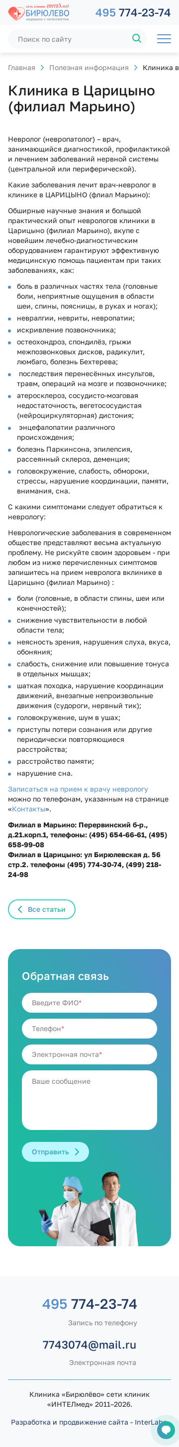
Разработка (31, 1422)
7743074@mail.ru (89, 1344)
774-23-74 (133, 12)
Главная (21, 67)
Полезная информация (89, 67)
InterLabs (151, 1422)
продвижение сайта (93, 1422)
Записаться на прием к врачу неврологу (78, 789)
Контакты (28, 808)
